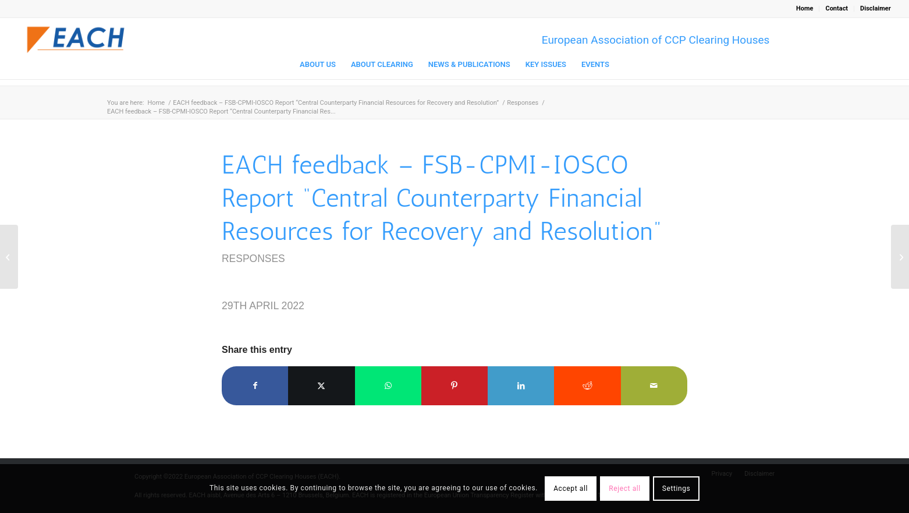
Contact (836, 8)
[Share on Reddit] (587, 385)
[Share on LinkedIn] (521, 385)
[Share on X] (321, 385)
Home (804, 8)
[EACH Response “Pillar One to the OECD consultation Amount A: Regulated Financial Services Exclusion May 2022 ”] (900, 257)
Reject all (625, 488)
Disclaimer (875, 8)
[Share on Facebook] (255, 385)
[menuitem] (804, 9)
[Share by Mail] (654, 385)
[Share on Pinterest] (454, 385)
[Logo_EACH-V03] (76, 40)
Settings (676, 488)
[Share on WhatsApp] (388, 385)
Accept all (570, 488)
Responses (253, 258)
